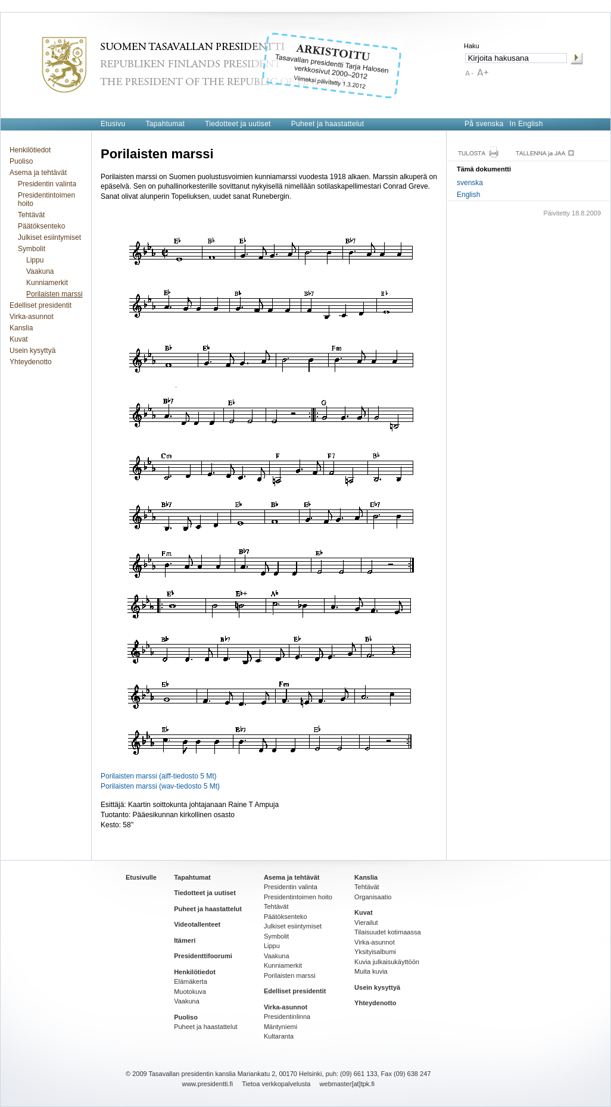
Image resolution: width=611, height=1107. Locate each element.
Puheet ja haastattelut (327, 124)
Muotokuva (190, 991)
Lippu (34, 260)
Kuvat (19, 339)
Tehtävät (31, 215)
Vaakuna (40, 271)
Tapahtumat (165, 124)
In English (526, 124)
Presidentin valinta (47, 184)
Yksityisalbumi (375, 951)
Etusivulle (141, 877)
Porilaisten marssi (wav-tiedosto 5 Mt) (160, 786)
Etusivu (113, 124)
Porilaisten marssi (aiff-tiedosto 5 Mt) (159, 776)
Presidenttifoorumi (203, 955)
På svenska (484, 124)
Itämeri (184, 940)
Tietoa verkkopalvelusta (276, 1083)
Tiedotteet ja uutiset (238, 124)
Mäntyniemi (280, 1026)
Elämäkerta (190, 981)
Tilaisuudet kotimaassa (387, 932)
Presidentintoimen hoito (46, 199)
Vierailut (366, 922)
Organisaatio (372, 896)
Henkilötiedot (30, 150)
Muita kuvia (371, 971)
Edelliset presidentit (40, 305)
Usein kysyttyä (32, 350)
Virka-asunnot (32, 316)
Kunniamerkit (47, 283)
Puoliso (21, 161)
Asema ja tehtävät (38, 172)
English (468, 194)
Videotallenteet (197, 924)
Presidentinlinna (287, 1016)
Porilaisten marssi (54, 294)
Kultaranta (279, 1036)
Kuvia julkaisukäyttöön (386, 961)
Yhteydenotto (31, 362)
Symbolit (31, 249)
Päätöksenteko (41, 226)
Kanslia (21, 328)
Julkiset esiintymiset (49, 237)
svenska (470, 183)
